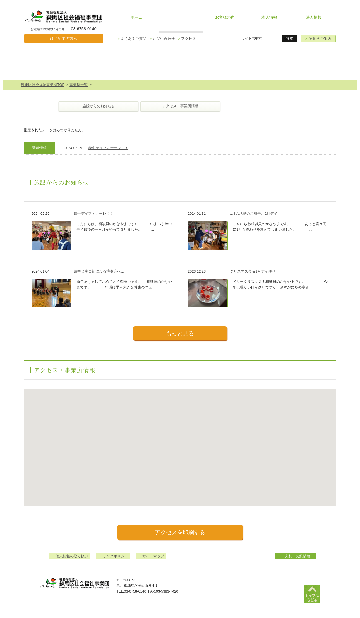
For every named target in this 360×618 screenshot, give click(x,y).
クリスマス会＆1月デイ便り (252, 271)
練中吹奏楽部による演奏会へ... (99, 271)
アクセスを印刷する (180, 532)
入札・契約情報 (297, 556)
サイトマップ (153, 556)
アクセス (187, 39)
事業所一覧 (78, 85)
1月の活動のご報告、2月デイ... (255, 213)
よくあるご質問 (132, 39)
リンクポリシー (115, 556)
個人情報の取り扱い (72, 556)
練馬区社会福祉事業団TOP (42, 85)
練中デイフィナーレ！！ (108, 148)
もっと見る (180, 333)
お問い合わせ (162, 39)
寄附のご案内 (318, 39)
